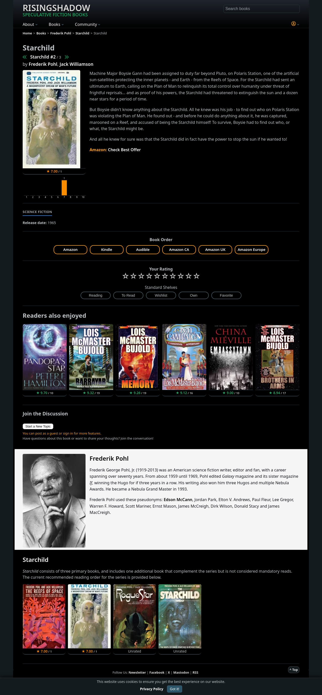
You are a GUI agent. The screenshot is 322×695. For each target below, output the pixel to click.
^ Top (294, 669)
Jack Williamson (76, 64)
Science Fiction (37, 211)
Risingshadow (56, 10)
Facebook (157, 672)
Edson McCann (178, 499)
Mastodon (181, 672)
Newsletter (137, 672)
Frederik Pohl (43, 64)
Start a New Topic (38, 426)
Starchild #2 (43, 57)
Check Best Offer (124, 149)
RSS (195, 672)
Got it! (174, 689)
